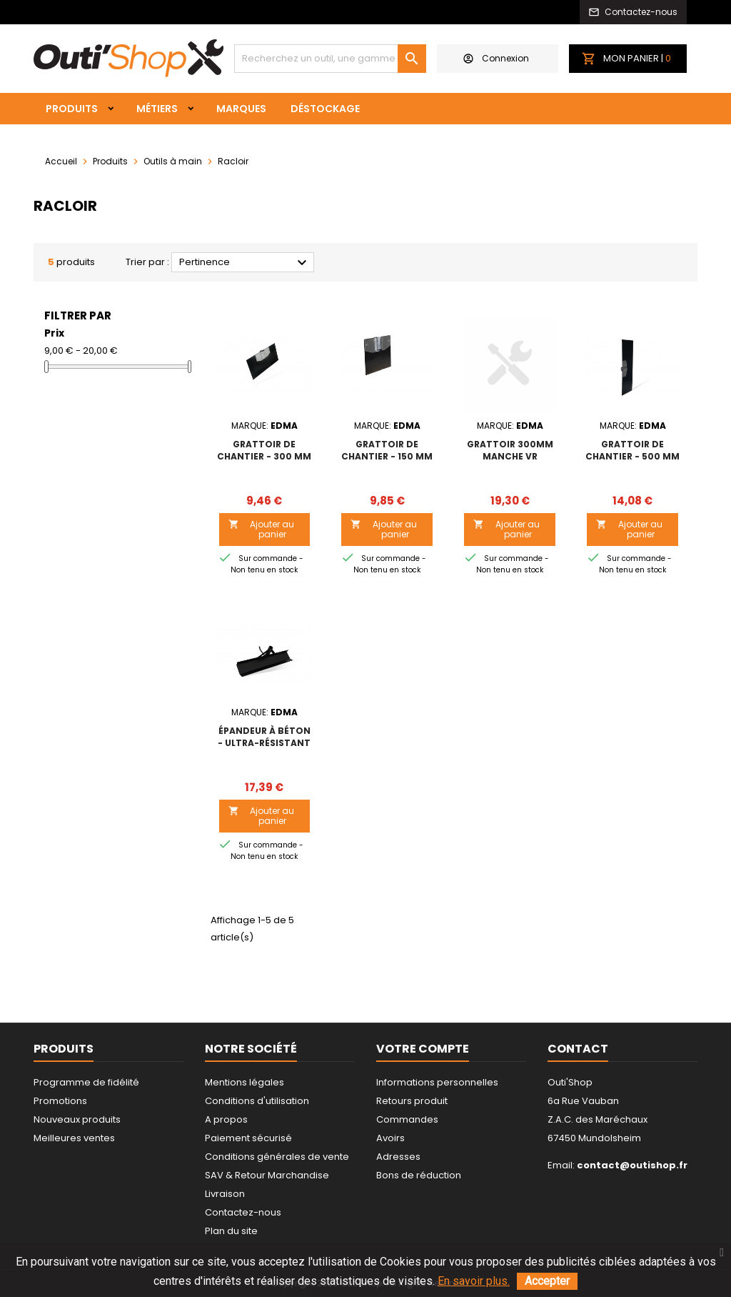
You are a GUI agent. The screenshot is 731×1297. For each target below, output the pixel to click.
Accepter (547, 1281)
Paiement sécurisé (248, 1138)
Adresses (398, 1156)
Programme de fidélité (86, 1082)
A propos (226, 1119)
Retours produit (412, 1101)
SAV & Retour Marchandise (267, 1175)
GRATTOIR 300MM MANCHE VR (510, 450)
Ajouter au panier (261, 529)
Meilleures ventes (74, 1138)
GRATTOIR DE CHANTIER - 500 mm (632, 450)
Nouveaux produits (77, 1119)
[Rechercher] (330, 58)
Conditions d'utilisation (257, 1101)
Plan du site (231, 1231)
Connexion (496, 58)
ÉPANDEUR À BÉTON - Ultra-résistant (264, 737)
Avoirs (390, 1138)
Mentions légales (244, 1082)
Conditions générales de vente (277, 1156)
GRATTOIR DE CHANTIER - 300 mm (264, 450)
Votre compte (422, 1048)
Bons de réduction (418, 1175)
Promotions (60, 1101)
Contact (578, 1048)
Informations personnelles (437, 1082)
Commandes (407, 1119)
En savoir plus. (474, 1281)
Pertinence (245, 263)
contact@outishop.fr (632, 1165)
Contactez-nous (243, 1212)
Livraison (225, 1194)
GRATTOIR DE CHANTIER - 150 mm (387, 450)
